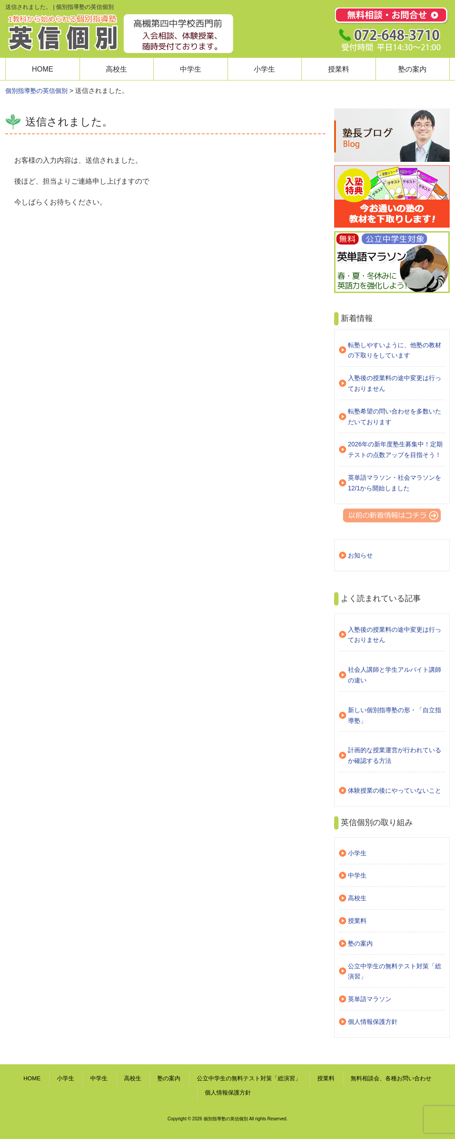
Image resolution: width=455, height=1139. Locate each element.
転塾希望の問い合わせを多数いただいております (394, 416)
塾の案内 (412, 69)
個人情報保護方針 (373, 1021)
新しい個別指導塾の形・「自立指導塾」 (394, 715)
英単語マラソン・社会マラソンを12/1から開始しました (394, 483)
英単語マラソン (369, 999)
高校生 (116, 69)
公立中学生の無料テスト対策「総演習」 (394, 971)
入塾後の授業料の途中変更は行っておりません (394, 383)
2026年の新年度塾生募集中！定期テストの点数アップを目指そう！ (395, 449)
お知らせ (360, 555)
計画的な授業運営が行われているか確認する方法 (394, 755)
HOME (42, 69)
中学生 (190, 69)
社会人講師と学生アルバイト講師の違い (394, 675)
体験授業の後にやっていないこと (394, 790)
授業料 (338, 69)
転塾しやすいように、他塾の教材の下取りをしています (394, 350)
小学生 (264, 69)
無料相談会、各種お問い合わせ (391, 1078)
